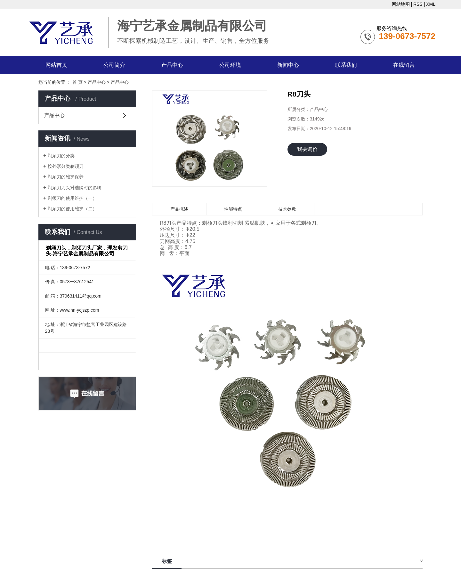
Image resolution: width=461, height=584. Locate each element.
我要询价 (307, 149)
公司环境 (230, 65)
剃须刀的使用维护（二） (72, 208)
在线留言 (404, 65)
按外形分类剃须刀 (66, 166)
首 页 (77, 82)
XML (430, 4)
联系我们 (346, 65)
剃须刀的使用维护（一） (72, 198)
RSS (418, 4)
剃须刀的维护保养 (66, 176)
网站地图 (401, 4)
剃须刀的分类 (61, 155)
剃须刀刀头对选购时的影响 (74, 187)
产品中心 (172, 65)
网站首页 (56, 65)
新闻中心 (288, 65)
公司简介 (114, 65)
